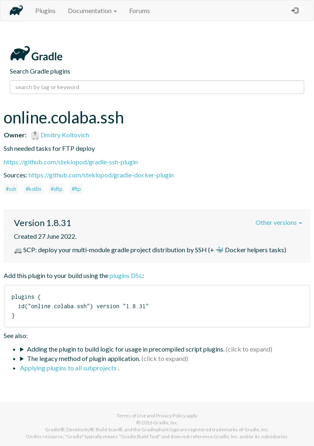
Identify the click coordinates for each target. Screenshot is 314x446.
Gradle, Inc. (165, 422)
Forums (139, 10)
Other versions (279, 222)
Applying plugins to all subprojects (69, 368)
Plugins (45, 10)
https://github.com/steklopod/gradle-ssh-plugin (71, 162)
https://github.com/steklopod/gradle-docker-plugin (101, 175)
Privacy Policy (171, 415)
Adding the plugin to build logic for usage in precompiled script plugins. (125, 349)
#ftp (76, 189)
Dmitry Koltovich (60, 135)
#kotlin (33, 189)
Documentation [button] (92, 10)
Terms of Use (131, 415)
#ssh (11, 189)
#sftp (56, 189)
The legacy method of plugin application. (83, 358)
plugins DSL (126, 275)
